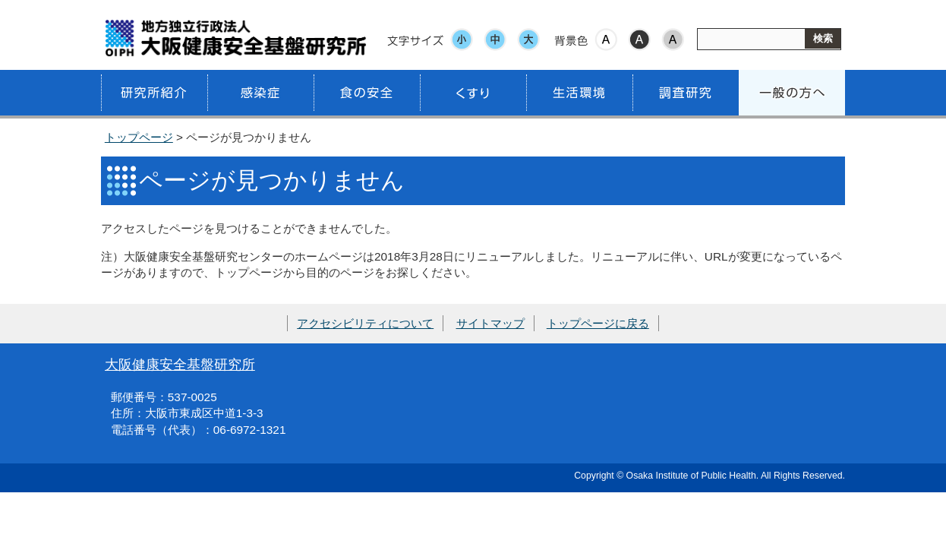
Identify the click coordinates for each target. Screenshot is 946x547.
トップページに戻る (598, 323)
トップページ (139, 137)
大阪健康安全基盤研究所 (180, 364)
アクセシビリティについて (365, 323)
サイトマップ (490, 323)
